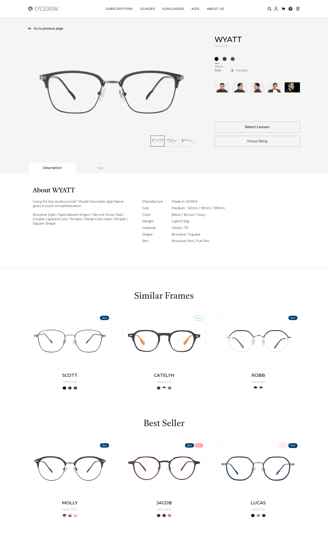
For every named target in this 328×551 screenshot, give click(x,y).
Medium (242, 70)
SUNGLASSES (173, 9)
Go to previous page (48, 28)
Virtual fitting (257, 141)
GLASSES (147, 9)
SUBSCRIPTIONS (119, 9)
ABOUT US (215, 9)
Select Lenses (257, 127)
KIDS (195, 9)
